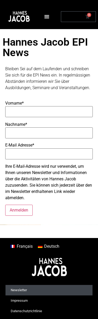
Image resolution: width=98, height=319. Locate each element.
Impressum (19, 300)
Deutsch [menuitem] (51, 246)
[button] (47, 16)
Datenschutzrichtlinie (26, 311)
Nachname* (16, 124)
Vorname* (14, 103)
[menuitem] (21, 246)
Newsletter (19, 290)
